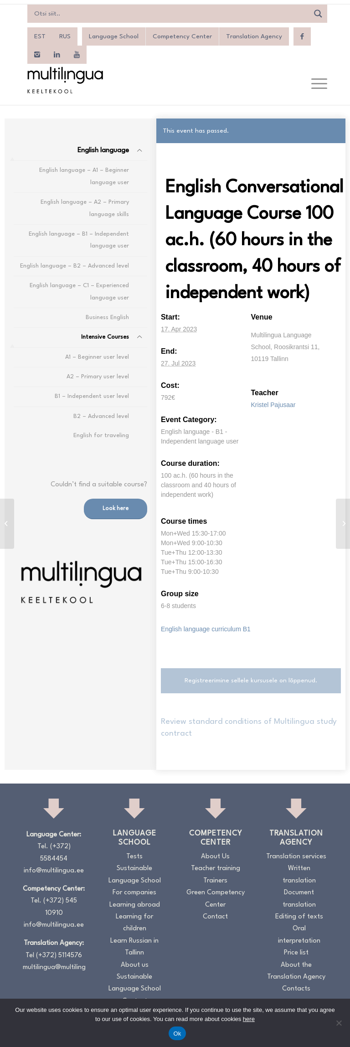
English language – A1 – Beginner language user (84, 176)
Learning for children (134, 922)
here (249, 1019)
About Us (215, 856)
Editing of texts (299, 916)
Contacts (296, 988)
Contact (215, 916)
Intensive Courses (105, 337)
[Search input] (170, 14)
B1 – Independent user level (92, 396)
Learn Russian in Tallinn (134, 947)
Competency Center (182, 36)
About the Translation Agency (296, 971)
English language (103, 150)
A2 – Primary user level (98, 377)
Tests (134, 856)
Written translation (299, 874)
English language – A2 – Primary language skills (85, 208)
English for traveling (101, 435)
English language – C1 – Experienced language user (79, 291)
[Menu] (314, 84)
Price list (296, 952)
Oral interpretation (299, 934)
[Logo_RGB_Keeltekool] (65, 80)
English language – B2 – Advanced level (74, 266)
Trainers (215, 880)
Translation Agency (254, 36)
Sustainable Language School (134, 874)
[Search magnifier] (318, 14)
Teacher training (215, 868)
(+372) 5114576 (59, 955)
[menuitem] (39, 36)
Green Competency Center (215, 898)
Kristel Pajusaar (273, 404)
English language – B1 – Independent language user (79, 240)
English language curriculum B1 (206, 629)
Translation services (296, 856)
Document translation (299, 898)
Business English (107, 317)
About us (135, 965)
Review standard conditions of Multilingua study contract (249, 728)
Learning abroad (134, 905)
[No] (338, 1022)
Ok (177, 1033)
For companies (134, 892)
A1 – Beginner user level (97, 357)
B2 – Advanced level (101, 416)
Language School (114, 36)
